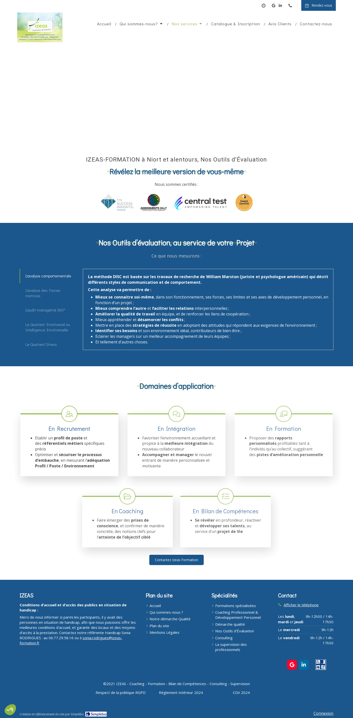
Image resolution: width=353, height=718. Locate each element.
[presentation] (49, 276)
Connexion (323, 713)
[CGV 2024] (241, 692)
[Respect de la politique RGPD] (121, 692)
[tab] (49, 276)
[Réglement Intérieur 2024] (181, 692)
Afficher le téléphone (301, 604)
